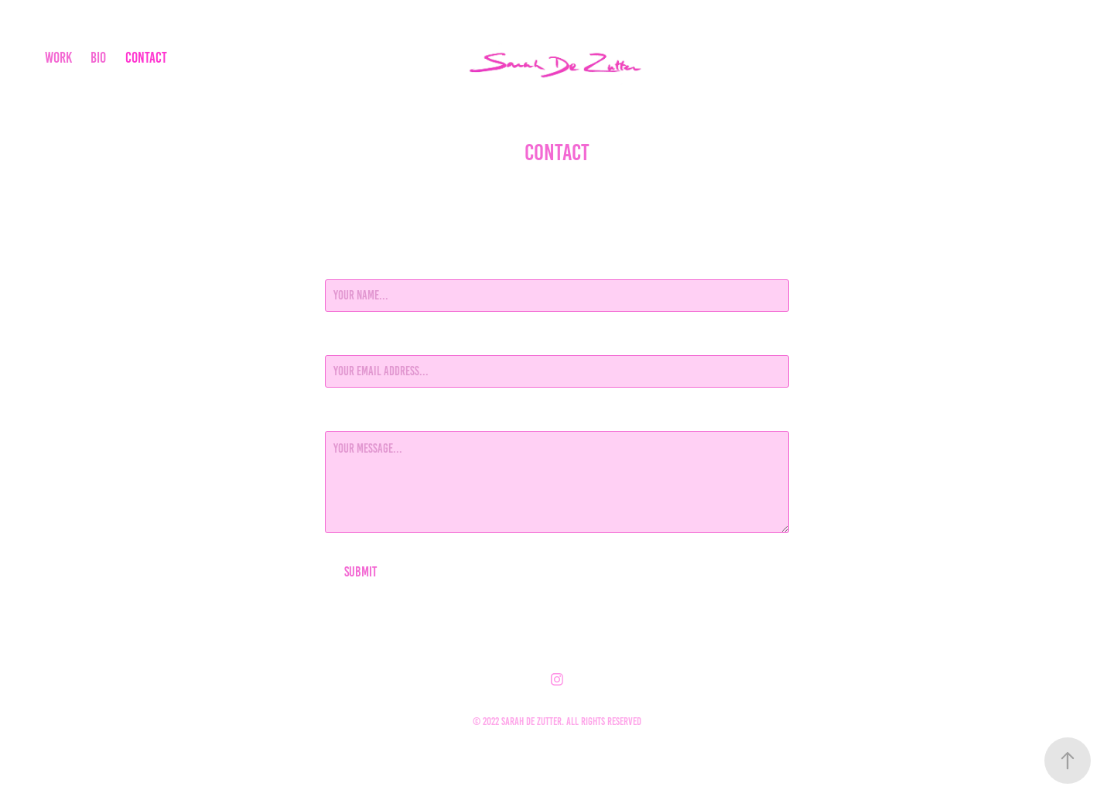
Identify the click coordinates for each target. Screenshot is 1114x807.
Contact (146, 58)
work (58, 58)
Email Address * (360, 341)
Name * (339, 265)
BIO (98, 58)
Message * (346, 417)
